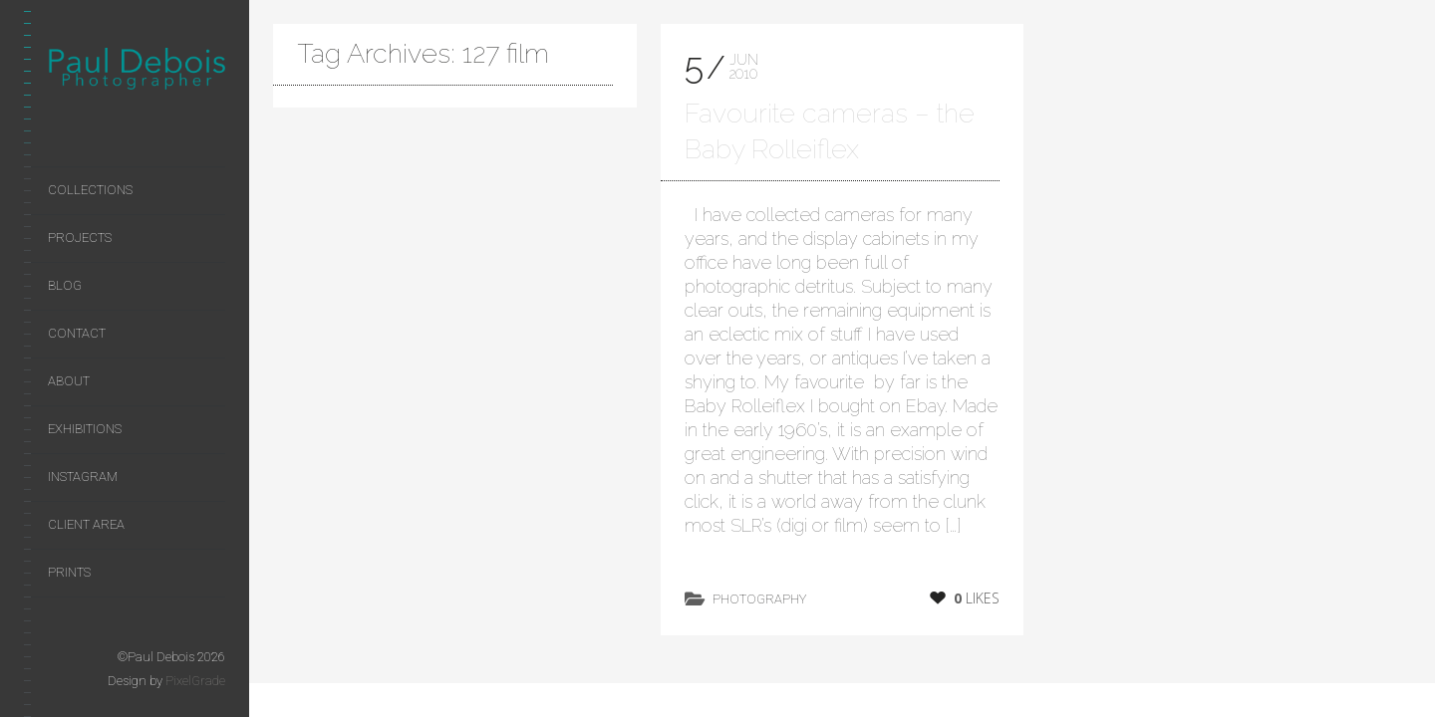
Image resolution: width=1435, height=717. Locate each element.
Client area (86, 524)
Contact (77, 333)
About (69, 380)
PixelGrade (195, 680)
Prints (69, 572)
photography (759, 599)
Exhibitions (85, 428)
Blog (65, 285)
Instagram (83, 476)
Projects (80, 237)
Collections (90, 189)
